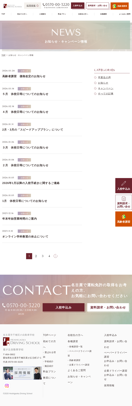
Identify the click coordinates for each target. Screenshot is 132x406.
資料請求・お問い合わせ (115, 344)
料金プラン (62, 14)
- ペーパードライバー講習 (80, 353)
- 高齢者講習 (74, 360)
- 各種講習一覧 (75, 346)
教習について (49, 380)
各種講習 (103, 14)
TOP (3, 14)
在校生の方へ (83, 14)
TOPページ (49, 335)
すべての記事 (105, 93)
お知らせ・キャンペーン (79, 379)
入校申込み (110, 335)
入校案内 (42, 14)
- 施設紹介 (48, 366)
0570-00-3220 (15, 362)
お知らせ (103, 83)
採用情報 (109, 385)
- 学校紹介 (48, 361)
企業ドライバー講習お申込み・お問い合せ (115, 375)
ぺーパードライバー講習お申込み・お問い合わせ (115, 359)
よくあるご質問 (124, 14)
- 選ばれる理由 (49, 354)
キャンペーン (105, 88)
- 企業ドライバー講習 (78, 365)
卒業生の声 (104, 77)
